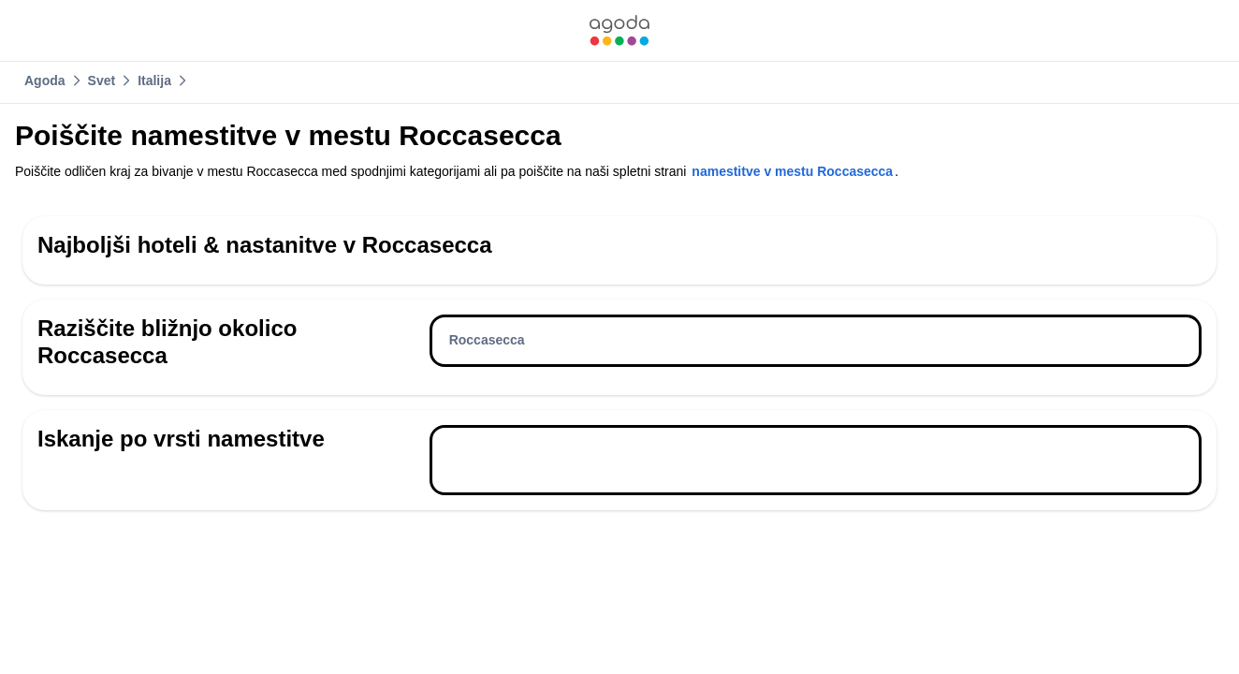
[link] (619, 30)
